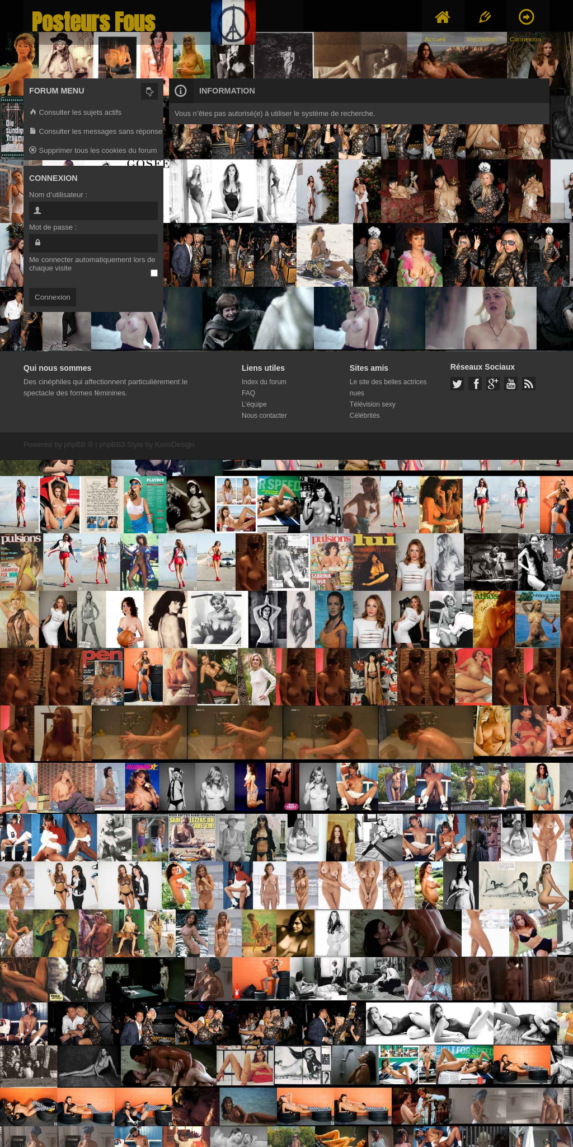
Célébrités (365, 415)
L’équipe (254, 404)
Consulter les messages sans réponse (95, 132)
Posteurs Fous (93, 22)
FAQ (248, 393)
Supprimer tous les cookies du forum (93, 151)
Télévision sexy (373, 404)
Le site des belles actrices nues (388, 387)
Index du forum (264, 382)
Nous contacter (264, 415)
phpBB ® (78, 444)
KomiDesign (174, 444)
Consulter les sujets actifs (75, 113)
